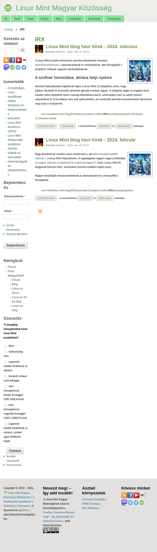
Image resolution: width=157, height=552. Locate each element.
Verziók (12, 148)
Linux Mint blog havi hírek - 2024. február (91, 139)
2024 (73, 114)
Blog (58, 18)
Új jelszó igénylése (17, 234)
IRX (105, 114)
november (82, 190)
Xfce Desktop (90, 508)
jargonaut (122, 114)
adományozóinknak (47, 64)
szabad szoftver (94, 114)
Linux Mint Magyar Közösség (68, 7)
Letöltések (75, 18)
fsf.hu (26, 510)
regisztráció (104, 126)
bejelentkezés (124, 126)
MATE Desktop (91, 503)
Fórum (45, 18)
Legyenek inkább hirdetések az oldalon (16, 366)
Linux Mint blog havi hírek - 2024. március (92, 46)
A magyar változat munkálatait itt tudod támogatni (65, 162)
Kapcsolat (23, 506)
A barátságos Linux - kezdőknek (16, 92)
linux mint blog (61, 114)
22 (89, 190)
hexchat (111, 114)
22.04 (131, 114)
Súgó (30, 18)
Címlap (9, 29)
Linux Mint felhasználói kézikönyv (15, 140)
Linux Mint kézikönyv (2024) (14, 127)
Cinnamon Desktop (94, 499)
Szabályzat (10, 506)
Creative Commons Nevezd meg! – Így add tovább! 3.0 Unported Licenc (58, 517)
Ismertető (14, 118)
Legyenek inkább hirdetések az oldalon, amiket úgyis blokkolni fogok (16, 432)
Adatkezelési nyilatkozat (17, 501)
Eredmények (13, 465)
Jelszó (9, 211)
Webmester (25, 497)
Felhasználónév (15, 196)
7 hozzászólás (67, 126)
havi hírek (47, 114)
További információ (47, 125)
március (80, 114)
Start (17, 18)
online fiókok (49, 118)
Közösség (94, 18)
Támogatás (114, 18)
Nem (11, 346)
